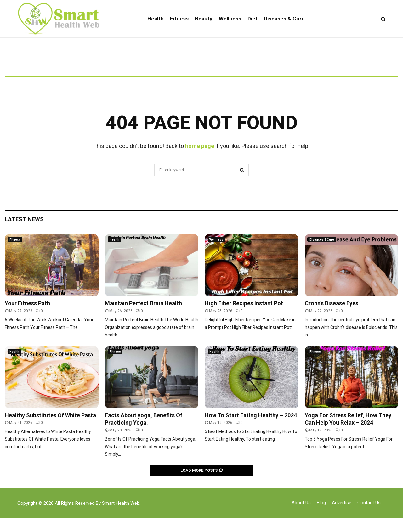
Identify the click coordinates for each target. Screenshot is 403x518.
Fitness (179, 18)
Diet (252, 18)
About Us (301, 502)
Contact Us (369, 502)
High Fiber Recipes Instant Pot (244, 303)
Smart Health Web (120, 503)
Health (155, 18)
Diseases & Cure (284, 18)
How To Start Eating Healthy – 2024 (251, 415)
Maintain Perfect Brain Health (143, 303)
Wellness (230, 18)
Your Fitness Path (27, 303)
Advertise (341, 502)
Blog (321, 502)
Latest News (24, 219)
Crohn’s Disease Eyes (331, 303)
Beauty (204, 18)
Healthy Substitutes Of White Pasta (50, 415)
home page (199, 146)
